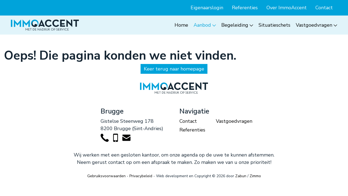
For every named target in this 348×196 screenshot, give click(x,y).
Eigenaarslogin (207, 7)
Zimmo (255, 176)
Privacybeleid (140, 176)
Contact (324, 7)
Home (181, 25)
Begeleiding (234, 25)
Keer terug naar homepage (174, 69)
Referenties (245, 7)
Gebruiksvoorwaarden (106, 176)
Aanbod (202, 25)
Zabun (240, 176)
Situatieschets (274, 25)
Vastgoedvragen (314, 25)
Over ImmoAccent (286, 7)
